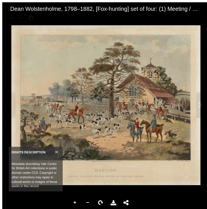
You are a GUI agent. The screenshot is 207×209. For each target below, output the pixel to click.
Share (126, 202)
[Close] (56, 152)
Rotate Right (100, 202)
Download (113, 202)
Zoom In (75, 202)
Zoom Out (88, 202)
